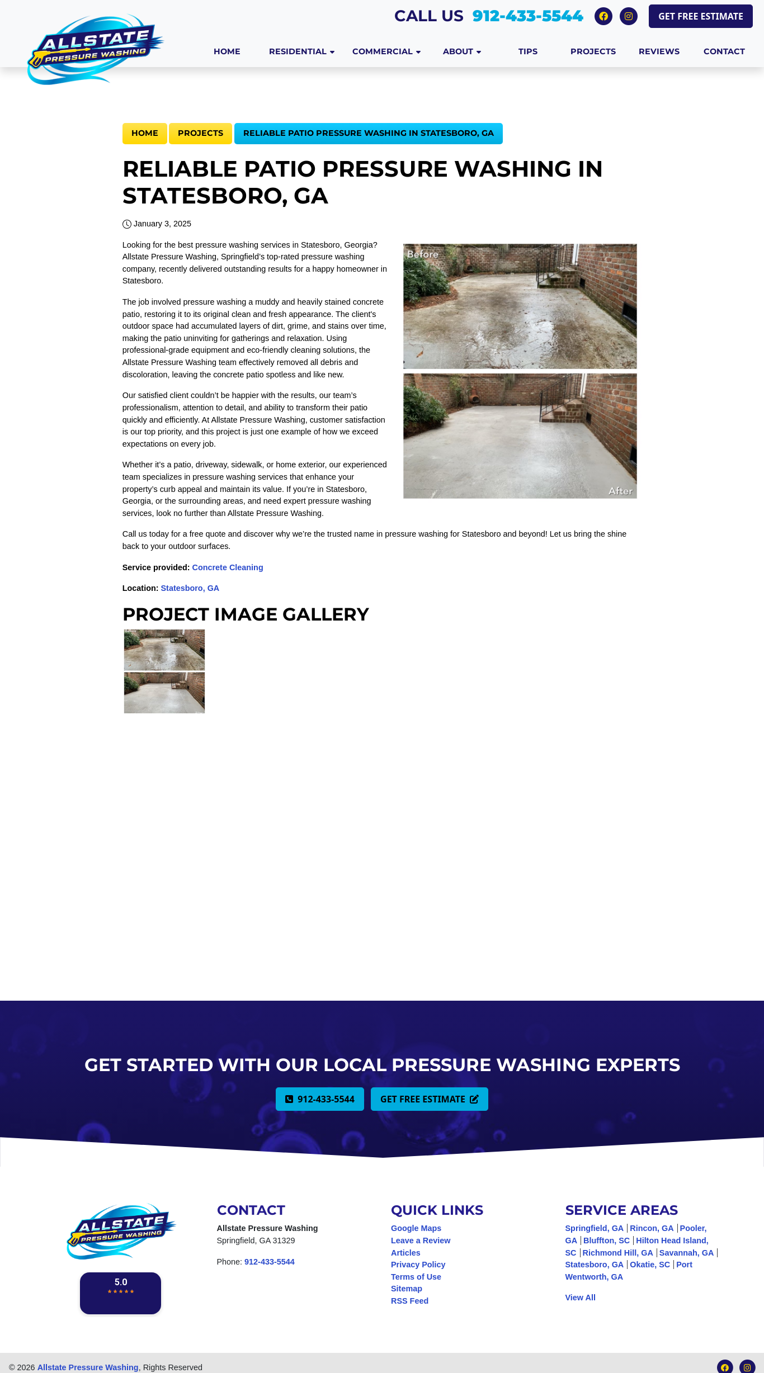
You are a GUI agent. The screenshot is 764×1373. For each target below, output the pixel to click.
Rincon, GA (651, 1228)
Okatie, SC (650, 1264)
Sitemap (406, 1288)
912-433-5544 (528, 15)
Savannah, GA (686, 1252)
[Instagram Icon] (628, 15)
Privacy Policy (418, 1264)
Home (144, 133)
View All (580, 1297)
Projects (200, 133)
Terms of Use (416, 1276)
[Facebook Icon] (604, 15)
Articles (406, 1252)
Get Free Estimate (700, 16)
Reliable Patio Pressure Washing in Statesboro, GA (368, 133)
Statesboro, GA (190, 588)
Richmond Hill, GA (618, 1252)
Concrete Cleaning (227, 567)
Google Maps (416, 1228)
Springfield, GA (594, 1228)
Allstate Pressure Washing (88, 1367)
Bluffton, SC (606, 1240)
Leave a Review (420, 1240)
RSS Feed (409, 1300)
